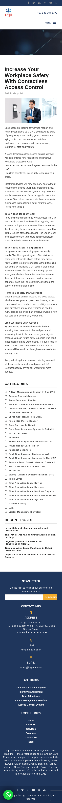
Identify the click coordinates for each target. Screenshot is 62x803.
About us (31, 724)
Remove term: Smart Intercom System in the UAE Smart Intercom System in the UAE (33, 462)
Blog (31, 741)
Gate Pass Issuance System (31, 687)
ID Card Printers (18, 433)
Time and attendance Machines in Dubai (32, 495)
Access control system (22, 396)
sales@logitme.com (31, 667)
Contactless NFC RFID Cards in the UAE (32, 408)
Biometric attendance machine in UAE (31, 404)
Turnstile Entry (17, 503)
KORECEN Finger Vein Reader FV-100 (30, 441)
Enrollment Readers (20, 412)
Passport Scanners (20, 450)
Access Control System (31, 704)
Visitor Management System (25, 512)
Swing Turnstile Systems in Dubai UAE (31, 474)
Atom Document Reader (22, 400)
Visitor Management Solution (31, 700)
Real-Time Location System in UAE (29, 454)
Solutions (31, 733)
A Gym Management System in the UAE (32, 392)
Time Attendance (31, 696)
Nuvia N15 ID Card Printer (24, 446)
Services (31, 729)
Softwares (14, 470)
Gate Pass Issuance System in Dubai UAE (33, 429)
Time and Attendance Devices (26, 487)
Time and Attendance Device (25, 483)
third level (15, 479)
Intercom (14, 437)
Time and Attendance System (26, 499)
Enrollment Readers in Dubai (25, 417)
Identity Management (31, 692)
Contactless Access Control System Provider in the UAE (31, 167)
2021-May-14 (14, 93)
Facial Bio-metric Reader (23, 421)
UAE (11, 508)
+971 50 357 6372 (47, 12)
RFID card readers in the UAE (27, 466)
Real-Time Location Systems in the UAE (32, 458)
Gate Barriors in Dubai (22, 425)
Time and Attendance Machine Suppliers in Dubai (33, 491)
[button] (48, 22)
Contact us (31, 737)
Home (31, 720)
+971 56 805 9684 (31, 649)
